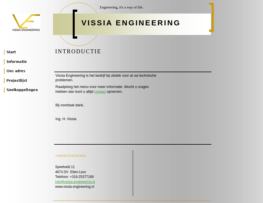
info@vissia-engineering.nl (75, 182)
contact (100, 92)
